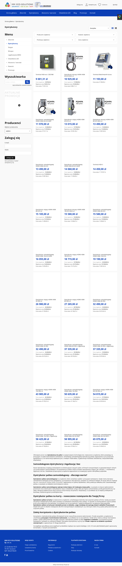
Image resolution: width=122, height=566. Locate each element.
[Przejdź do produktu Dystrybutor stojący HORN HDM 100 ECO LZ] (75, 242)
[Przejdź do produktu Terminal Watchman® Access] (104, 62)
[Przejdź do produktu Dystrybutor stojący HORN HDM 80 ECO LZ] (47, 197)
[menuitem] (11, 13)
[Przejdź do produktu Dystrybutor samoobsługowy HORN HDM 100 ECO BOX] (17, 118)
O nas (96, 545)
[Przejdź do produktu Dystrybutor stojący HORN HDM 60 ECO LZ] (75, 107)
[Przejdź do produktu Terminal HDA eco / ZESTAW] (47, 62)
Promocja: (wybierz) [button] (43, 40)
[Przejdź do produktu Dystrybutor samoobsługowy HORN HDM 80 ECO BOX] (75, 152)
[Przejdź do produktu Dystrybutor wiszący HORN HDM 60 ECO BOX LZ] (75, 62)
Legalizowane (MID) (14, 55)
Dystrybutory (13, 44)
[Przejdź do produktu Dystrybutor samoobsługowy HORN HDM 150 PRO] (75, 377)
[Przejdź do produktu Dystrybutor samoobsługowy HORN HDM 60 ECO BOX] (47, 107)
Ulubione (104, 5)
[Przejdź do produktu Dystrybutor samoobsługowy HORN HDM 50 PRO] (47, 332)
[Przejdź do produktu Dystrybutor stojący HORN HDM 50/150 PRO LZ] (104, 377)
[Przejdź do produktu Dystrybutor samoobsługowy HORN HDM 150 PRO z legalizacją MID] (47, 422)
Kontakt (96, 548)
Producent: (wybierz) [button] (43, 35)
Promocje (11, 70)
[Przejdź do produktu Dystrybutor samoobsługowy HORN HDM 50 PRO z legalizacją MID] (104, 332)
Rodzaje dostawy (76, 550)
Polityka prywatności (54, 548)
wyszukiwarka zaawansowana (22, 85)
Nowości (11, 66)
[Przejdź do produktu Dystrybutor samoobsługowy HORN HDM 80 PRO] (104, 287)
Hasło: (7, 150)
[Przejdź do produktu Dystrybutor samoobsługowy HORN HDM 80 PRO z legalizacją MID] (75, 332)
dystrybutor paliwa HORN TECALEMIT (51, 482)
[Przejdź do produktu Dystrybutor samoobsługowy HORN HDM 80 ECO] (104, 197)
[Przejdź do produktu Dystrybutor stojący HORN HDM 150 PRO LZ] (47, 377)
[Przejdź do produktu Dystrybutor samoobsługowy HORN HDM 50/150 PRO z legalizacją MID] (104, 422)
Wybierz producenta (11, 127)
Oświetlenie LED (13, 59)
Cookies (50, 550)
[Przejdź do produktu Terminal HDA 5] (104, 152)
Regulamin (51, 545)
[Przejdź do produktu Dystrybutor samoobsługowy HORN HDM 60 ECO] (47, 152)
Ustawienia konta (30, 548)
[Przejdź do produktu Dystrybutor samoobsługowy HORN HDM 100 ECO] (104, 242)
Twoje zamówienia (31, 545)
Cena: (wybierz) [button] (83, 40)
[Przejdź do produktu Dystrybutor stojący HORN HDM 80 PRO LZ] (75, 287)
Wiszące (10, 51)
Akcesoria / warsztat (14, 63)
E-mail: (7, 143)
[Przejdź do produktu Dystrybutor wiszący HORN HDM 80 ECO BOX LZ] (104, 107)
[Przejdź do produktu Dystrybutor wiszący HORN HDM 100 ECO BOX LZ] (75, 197)
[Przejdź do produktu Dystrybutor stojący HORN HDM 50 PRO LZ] (47, 287)
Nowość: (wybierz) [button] (84, 35)
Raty (72, 548)
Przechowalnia (29, 550)
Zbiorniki (11, 40)
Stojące (10, 47)
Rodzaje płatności (76, 545)
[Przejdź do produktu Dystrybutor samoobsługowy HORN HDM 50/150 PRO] (75, 422)
